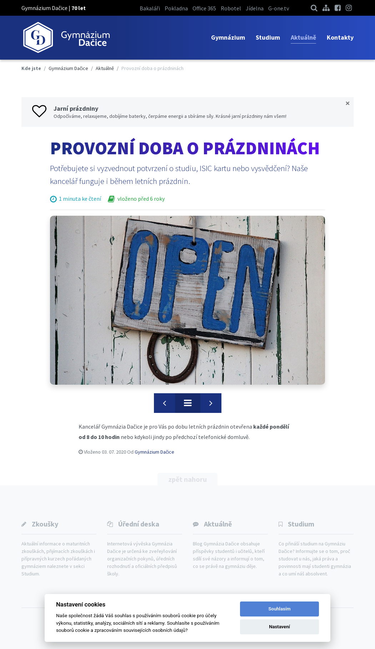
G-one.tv (278, 8)
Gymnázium (228, 37)
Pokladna (176, 8)
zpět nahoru (187, 479)
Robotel (231, 8)
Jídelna (255, 8)
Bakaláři (150, 8)
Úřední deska (138, 523)
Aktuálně (303, 37)
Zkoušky (45, 523)
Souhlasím (280, 608)
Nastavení (279, 626)
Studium (268, 37)
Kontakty (340, 37)
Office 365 (204, 8)
